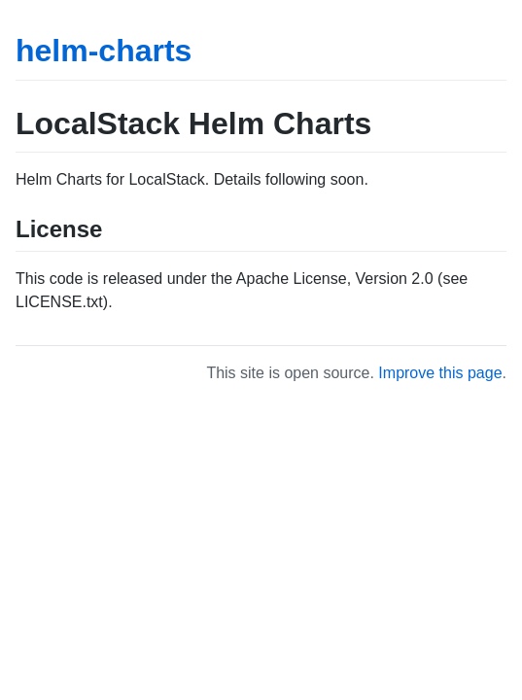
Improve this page (440, 373)
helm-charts (103, 50)
